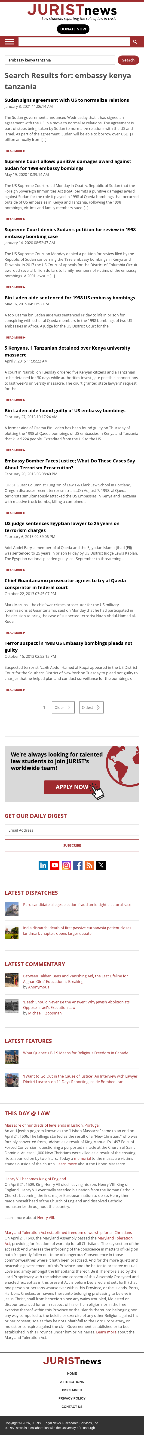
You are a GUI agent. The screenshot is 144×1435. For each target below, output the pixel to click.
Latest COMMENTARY (35, 964)
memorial (82, 1158)
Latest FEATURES (28, 1041)
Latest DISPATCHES (31, 892)
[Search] (74, 41)
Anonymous (38, 987)
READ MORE (15, 150)
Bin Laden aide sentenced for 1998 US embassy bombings (70, 298)
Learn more (67, 1163)
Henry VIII (45, 1217)
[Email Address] (72, 830)
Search (134, 42)
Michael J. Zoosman (45, 1013)
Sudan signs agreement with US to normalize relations (67, 100)
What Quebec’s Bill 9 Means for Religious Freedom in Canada (75, 1052)
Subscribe (72, 845)
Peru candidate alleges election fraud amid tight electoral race (77, 904)
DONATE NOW (73, 29)
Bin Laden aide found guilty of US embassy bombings (65, 410)
